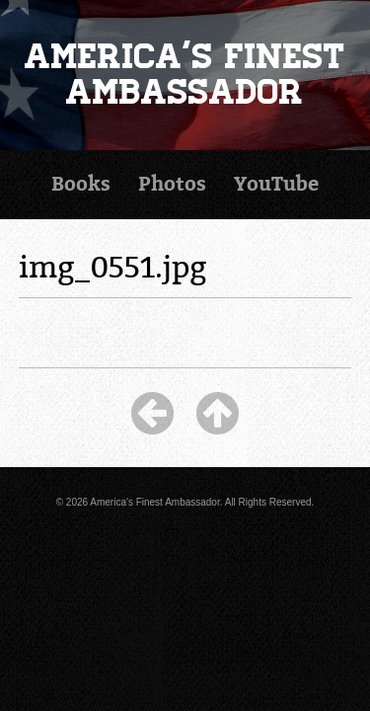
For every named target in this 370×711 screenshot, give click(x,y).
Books (81, 184)
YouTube (276, 184)
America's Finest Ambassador (185, 75)
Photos (172, 184)
